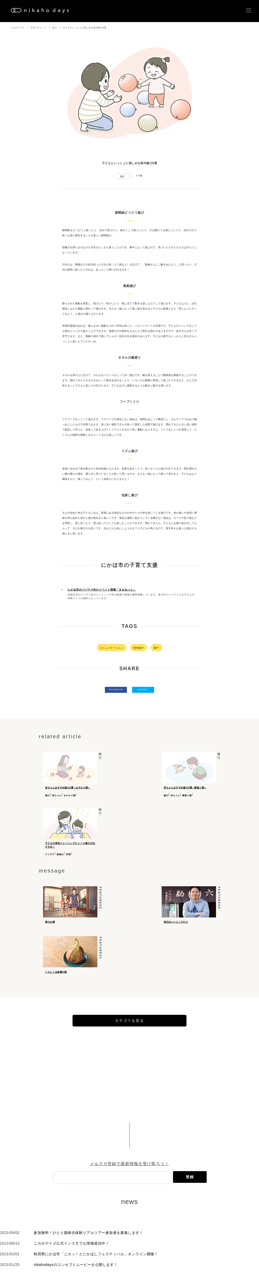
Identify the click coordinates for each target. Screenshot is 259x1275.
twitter (143, 689)
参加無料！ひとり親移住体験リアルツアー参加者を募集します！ (88, 1252)
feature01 (100, 959)
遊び (54, 27)
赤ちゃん (56, 795)
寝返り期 (187, 795)
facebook (116, 689)
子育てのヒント (38, 27)
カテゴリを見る (129, 1039)
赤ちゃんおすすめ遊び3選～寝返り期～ (185, 787)
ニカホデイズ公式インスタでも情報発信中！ (71, 1262)
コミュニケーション (111, 647)
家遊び (60, 857)
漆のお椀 (50, 924)
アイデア (49, 857)
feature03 (219, 900)
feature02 (100, 900)
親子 (156, 647)
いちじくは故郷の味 (56, 982)
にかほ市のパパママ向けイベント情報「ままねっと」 (102, 589)
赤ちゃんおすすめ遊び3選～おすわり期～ (67, 787)
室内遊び (138, 647)
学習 (68, 857)
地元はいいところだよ (176, 924)
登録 (190, 1196)
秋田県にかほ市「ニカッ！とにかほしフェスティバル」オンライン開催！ (96, 1273)
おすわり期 (69, 795)
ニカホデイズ (17, 27)
